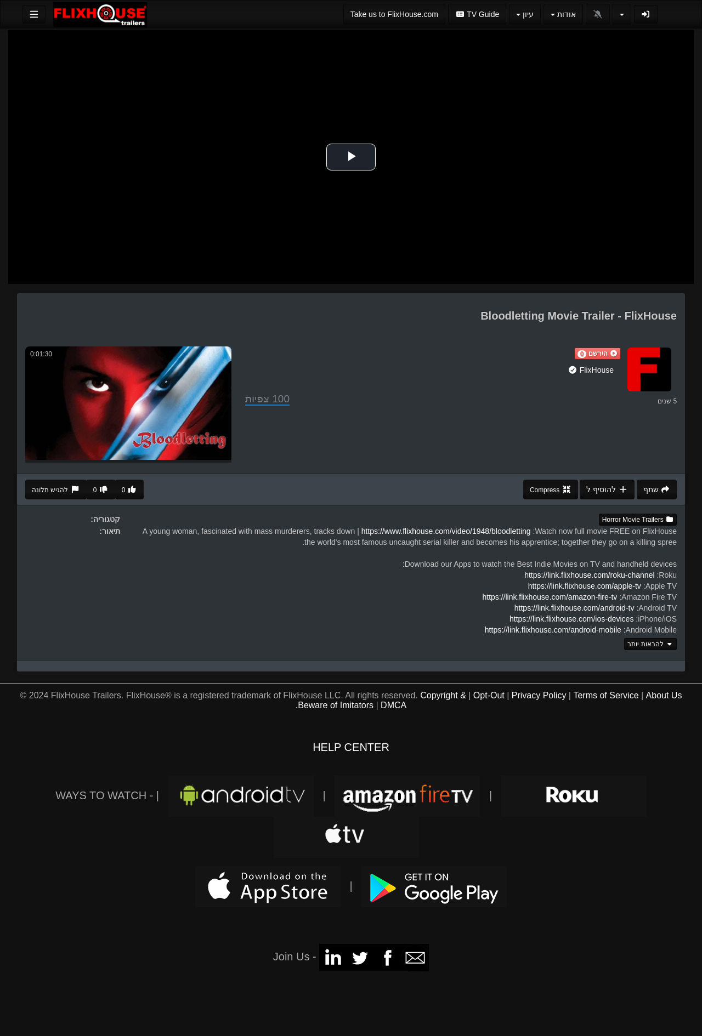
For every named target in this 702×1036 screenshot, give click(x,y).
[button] (597, 354)
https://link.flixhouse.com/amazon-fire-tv (549, 597)
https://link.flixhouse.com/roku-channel (589, 575)
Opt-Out (489, 695)
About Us (664, 695)
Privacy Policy (539, 695)
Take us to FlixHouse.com (394, 14)
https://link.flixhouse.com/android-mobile (553, 629)
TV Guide (477, 14)
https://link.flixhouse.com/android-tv (574, 608)
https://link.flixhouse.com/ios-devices (571, 618)
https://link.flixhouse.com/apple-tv (584, 586)
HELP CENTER (351, 747)
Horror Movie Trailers (637, 519)
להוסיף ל (606, 489)
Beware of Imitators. (334, 705)
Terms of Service (605, 695)
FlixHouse (591, 370)
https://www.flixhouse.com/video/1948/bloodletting (446, 531)
